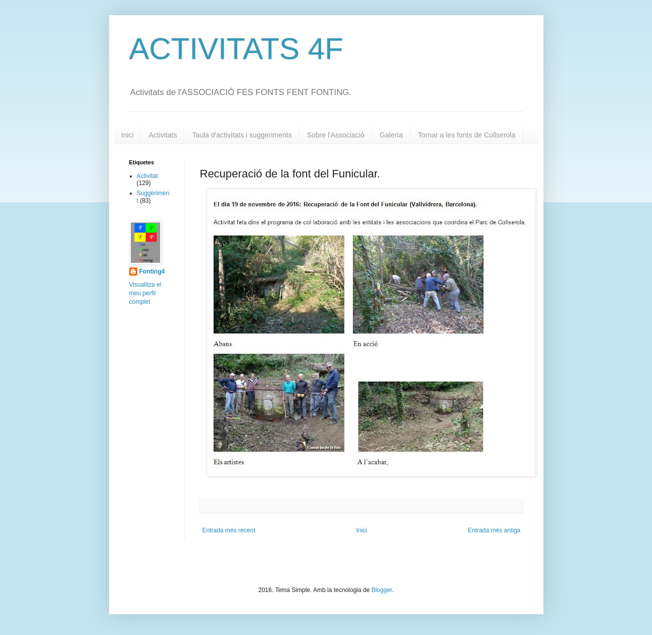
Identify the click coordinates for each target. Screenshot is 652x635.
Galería (391, 135)
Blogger (381, 590)
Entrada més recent (229, 530)
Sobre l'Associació (336, 135)
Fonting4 (152, 271)
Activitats (162, 135)
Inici (127, 135)
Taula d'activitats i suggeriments (241, 135)
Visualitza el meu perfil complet (145, 293)
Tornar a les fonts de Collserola (467, 135)
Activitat (147, 175)
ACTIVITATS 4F (236, 49)
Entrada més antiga (494, 530)
